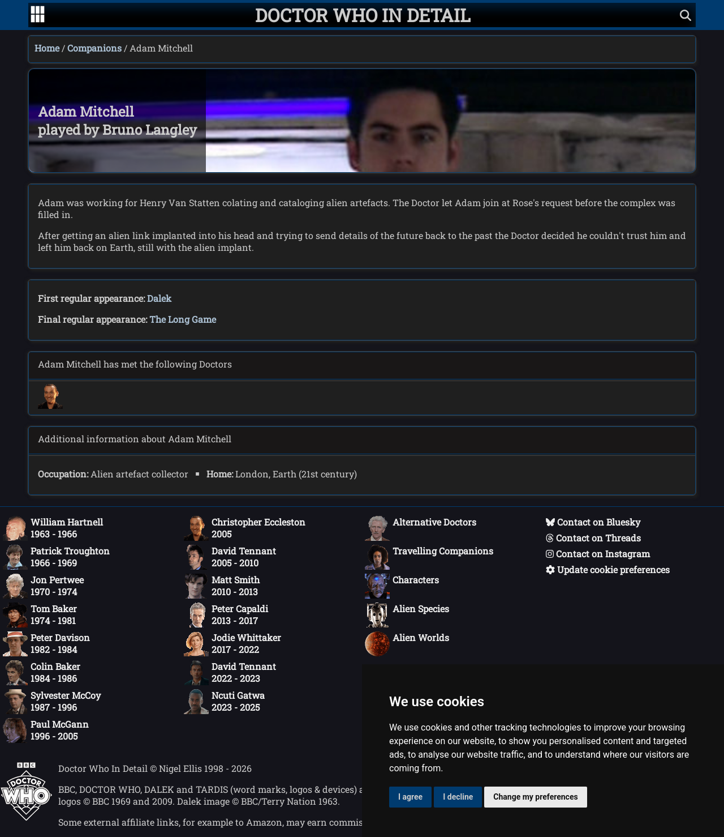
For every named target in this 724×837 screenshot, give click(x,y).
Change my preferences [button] (535, 796)
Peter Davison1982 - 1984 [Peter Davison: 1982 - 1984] (46, 643)
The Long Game (182, 319)
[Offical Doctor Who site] (26, 817)
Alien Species (407, 615)
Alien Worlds (407, 643)
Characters (402, 586)
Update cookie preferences (608, 569)
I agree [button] (410, 796)
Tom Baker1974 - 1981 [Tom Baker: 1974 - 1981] (40, 615)
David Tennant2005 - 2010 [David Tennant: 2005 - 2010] (230, 557)
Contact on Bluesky (593, 522)
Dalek (159, 298)
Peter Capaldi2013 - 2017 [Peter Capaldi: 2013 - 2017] (226, 615)
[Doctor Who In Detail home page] (363, 15)
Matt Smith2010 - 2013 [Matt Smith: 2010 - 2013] (222, 586)
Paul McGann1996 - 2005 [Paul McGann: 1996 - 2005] (46, 730)
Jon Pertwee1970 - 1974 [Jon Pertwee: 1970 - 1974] (43, 586)
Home (47, 48)
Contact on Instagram (598, 554)
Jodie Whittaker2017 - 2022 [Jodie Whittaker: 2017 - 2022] (232, 643)
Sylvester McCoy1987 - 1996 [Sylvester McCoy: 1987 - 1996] (52, 701)
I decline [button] (458, 796)
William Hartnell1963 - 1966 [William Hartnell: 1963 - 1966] (53, 528)
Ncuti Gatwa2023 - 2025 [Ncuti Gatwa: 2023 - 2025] (224, 701)
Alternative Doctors (420, 528)
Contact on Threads (593, 538)
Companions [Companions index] (94, 48)
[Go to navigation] (37, 15)
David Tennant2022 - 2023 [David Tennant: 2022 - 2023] (230, 672)
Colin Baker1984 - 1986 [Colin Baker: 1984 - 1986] (41, 672)
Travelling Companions (429, 557)
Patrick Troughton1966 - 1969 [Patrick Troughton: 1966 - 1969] (56, 557)
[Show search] (685, 15)
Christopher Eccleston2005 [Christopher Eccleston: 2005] (244, 528)
